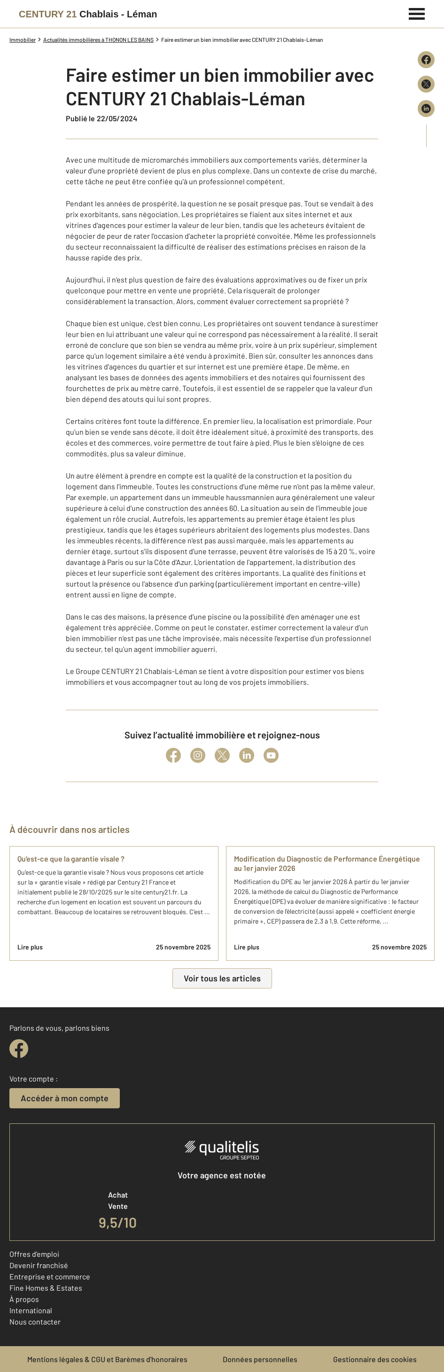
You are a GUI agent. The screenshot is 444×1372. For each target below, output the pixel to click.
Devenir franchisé (38, 1265)
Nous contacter (35, 1321)
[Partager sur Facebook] (426, 59)
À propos (24, 1298)
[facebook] (18, 1048)
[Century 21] (88, 14)
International (30, 1310)
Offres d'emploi (34, 1253)
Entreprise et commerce (49, 1276)
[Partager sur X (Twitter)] (426, 84)
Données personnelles (260, 1359)
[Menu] (417, 13)
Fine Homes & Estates (45, 1287)
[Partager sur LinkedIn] (426, 108)
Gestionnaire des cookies (375, 1359)
